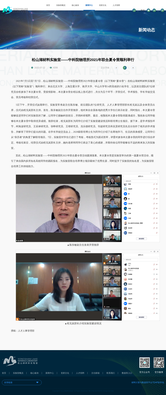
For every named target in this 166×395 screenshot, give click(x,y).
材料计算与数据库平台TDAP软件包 (148, 382)
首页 (48, 5)
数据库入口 (127, 374)
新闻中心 (89, 5)
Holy (112, 390)
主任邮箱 (95, 374)
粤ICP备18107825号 (95, 390)
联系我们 (90, 16)
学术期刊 (76, 16)
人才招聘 (116, 5)
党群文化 (102, 5)
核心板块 (75, 5)
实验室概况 (60, 5)
